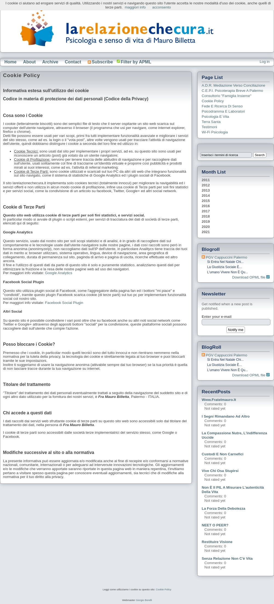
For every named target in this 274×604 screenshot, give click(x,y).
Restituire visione (217, 542)
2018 (206, 216)
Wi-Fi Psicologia (215, 132)
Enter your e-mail (217, 317)
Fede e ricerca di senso (222, 106)
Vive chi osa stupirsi (220, 471)
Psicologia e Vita (215, 117)
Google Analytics (58, 273)
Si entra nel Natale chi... (225, 262)
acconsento (161, 7)
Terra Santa (211, 122)
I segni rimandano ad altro (226, 416)
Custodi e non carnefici (223, 454)
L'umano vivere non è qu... (227, 272)
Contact (73, 62)
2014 (206, 195)
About (29, 62)
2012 (206, 185)
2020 (206, 227)
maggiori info (135, 7)
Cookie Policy (213, 101)
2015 (206, 201)
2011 (206, 180)
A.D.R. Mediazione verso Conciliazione (233, 85)
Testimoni (209, 127)
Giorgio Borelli (144, 600)
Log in (265, 62)
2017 (206, 211)
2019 (206, 221)
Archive (50, 62)
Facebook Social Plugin (64, 303)
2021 (206, 232)
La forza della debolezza (223, 508)
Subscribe (100, 62)
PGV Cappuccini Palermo (226, 257)
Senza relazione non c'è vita (227, 558)
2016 (206, 206)
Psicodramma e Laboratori (223, 111)
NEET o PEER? (215, 525)
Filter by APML (136, 62)
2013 (206, 190)
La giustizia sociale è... (224, 267)
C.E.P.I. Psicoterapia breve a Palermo (232, 91)
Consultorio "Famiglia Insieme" (226, 96)
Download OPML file (251, 277)
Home (10, 62)
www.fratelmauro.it (219, 400)
